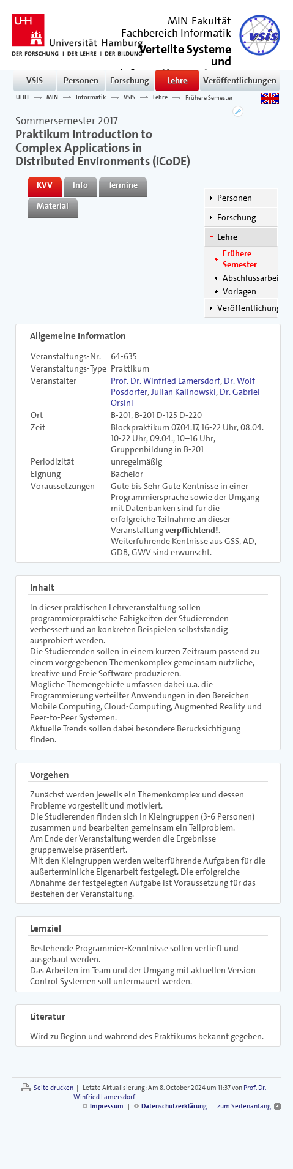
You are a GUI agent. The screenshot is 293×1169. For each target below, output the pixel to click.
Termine (123, 184)
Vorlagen (239, 291)
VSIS (34, 80)
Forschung (129, 80)
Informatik (91, 97)
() (175, 66)
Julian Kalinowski (183, 391)
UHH (22, 97)
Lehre (177, 80)
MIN (52, 97)
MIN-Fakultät (199, 20)
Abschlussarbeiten (257, 277)
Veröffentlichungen (239, 80)
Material (53, 205)
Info (80, 184)
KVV (45, 184)
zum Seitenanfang (244, 1106)
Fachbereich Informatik (176, 33)
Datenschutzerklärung (174, 1106)
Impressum (107, 1106)
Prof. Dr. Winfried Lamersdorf (165, 380)
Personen (81, 80)
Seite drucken (53, 1087)
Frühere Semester (209, 97)
